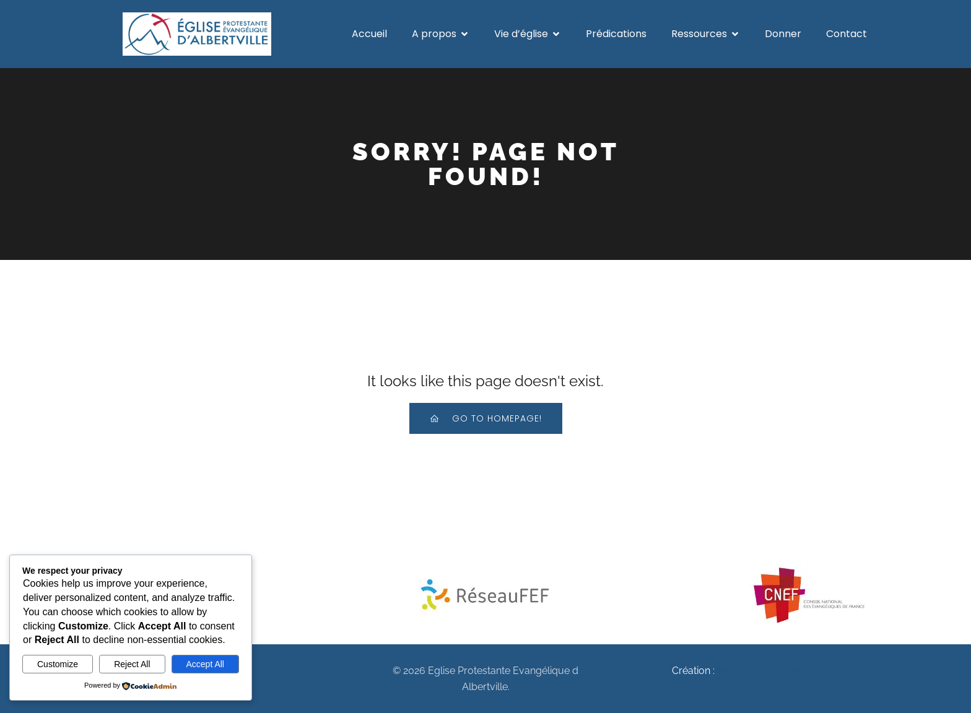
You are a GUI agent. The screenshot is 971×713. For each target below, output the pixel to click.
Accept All (205, 664)
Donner (783, 34)
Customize (57, 664)
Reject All (132, 664)
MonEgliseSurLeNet (762, 670)
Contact (846, 34)
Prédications (616, 34)
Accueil (369, 34)
